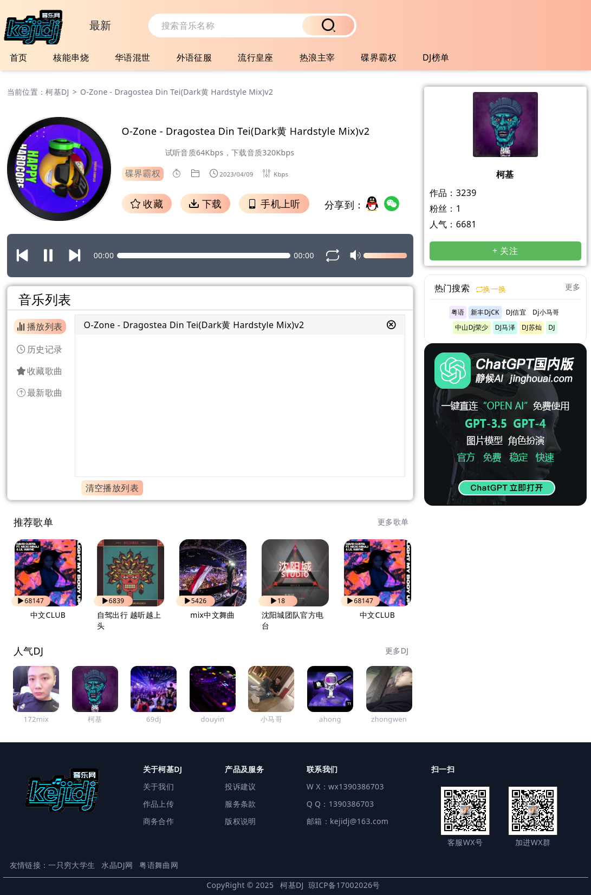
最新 (100, 25)
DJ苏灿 (532, 327)
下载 (205, 203)
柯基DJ (57, 92)
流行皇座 (256, 57)
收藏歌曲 (39, 370)
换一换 (491, 289)
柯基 (95, 719)
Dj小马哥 (545, 312)
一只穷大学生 (71, 865)
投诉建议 (240, 786)
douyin (212, 719)
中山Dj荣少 (472, 327)
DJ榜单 (436, 57)
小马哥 (271, 719)
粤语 (458, 312)
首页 (19, 57)
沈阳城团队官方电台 (293, 620)
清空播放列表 (112, 488)
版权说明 (240, 821)
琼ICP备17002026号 (344, 885)
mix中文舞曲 (212, 615)
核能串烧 (71, 57)
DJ (551, 327)
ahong (330, 719)
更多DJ (396, 650)
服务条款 (240, 804)
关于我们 (158, 786)
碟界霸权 (379, 57)
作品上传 (158, 804)
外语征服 (194, 57)
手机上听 (274, 203)
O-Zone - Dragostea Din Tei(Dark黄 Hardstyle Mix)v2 (194, 325)
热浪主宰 (317, 57)
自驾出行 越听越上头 (129, 620)
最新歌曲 (39, 392)
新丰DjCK (485, 312)
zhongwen (389, 719)
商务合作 (158, 821)
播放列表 (39, 326)
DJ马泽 (505, 327)
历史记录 (39, 349)
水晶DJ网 (117, 865)
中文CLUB (48, 615)
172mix (36, 719)
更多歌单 (393, 522)
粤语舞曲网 (158, 865)
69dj (153, 719)
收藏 (147, 203)
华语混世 (133, 57)
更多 (573, 287)
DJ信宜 (516, 312)
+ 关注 (505, 251)
